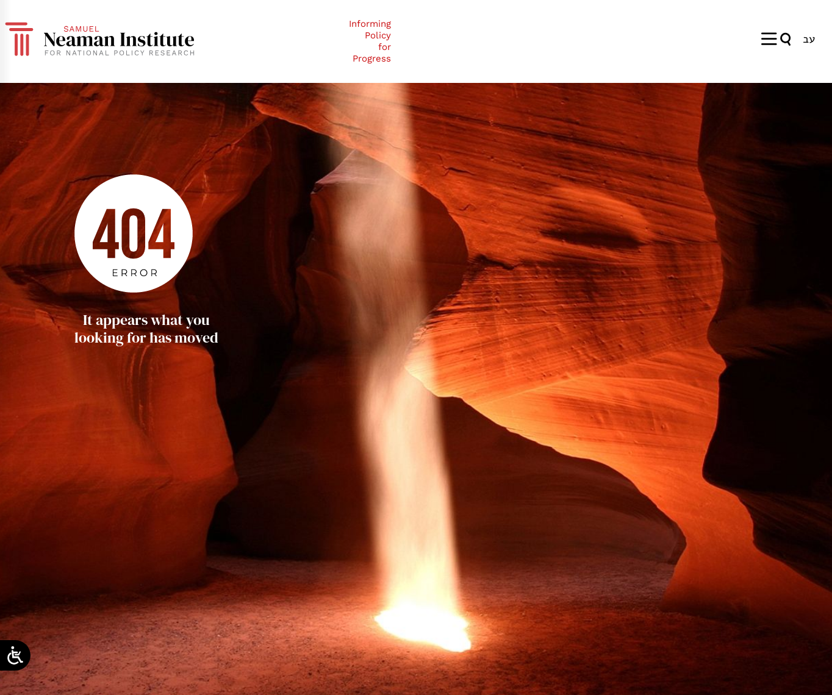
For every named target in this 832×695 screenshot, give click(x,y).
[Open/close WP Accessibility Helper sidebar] (15, 655)
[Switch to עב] (809, 38)
